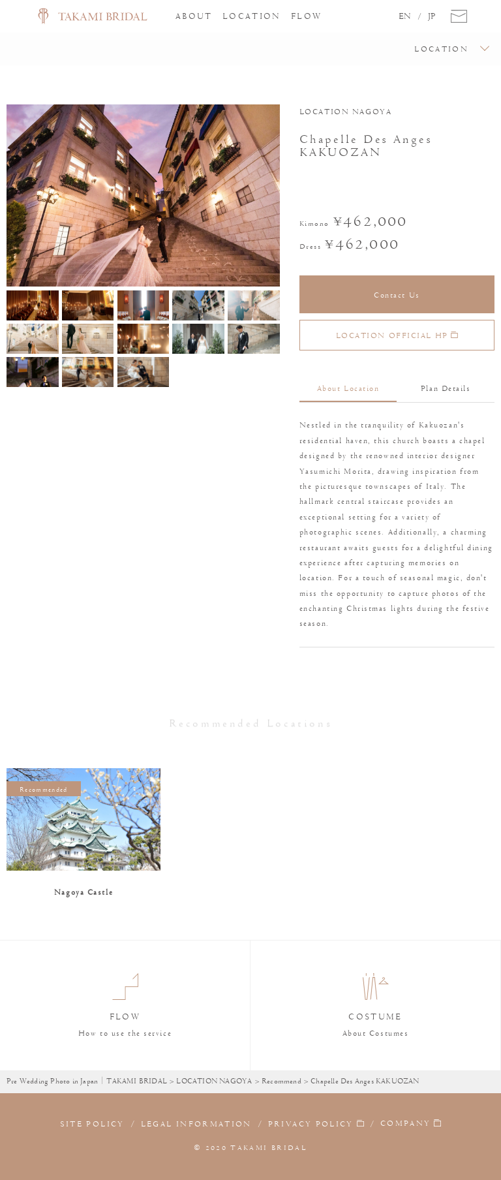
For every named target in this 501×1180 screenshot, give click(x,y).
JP (432, 16)
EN (405, 16)
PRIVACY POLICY (311, 1124)
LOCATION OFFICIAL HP (397, 335)
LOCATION (251, 16)
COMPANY (405, 1124)
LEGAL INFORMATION (196, 1124)
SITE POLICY (92, 1124)
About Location (348, 388)
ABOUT (194, 16)
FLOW (306, 16)
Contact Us (397, 295)
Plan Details (446, 388)
